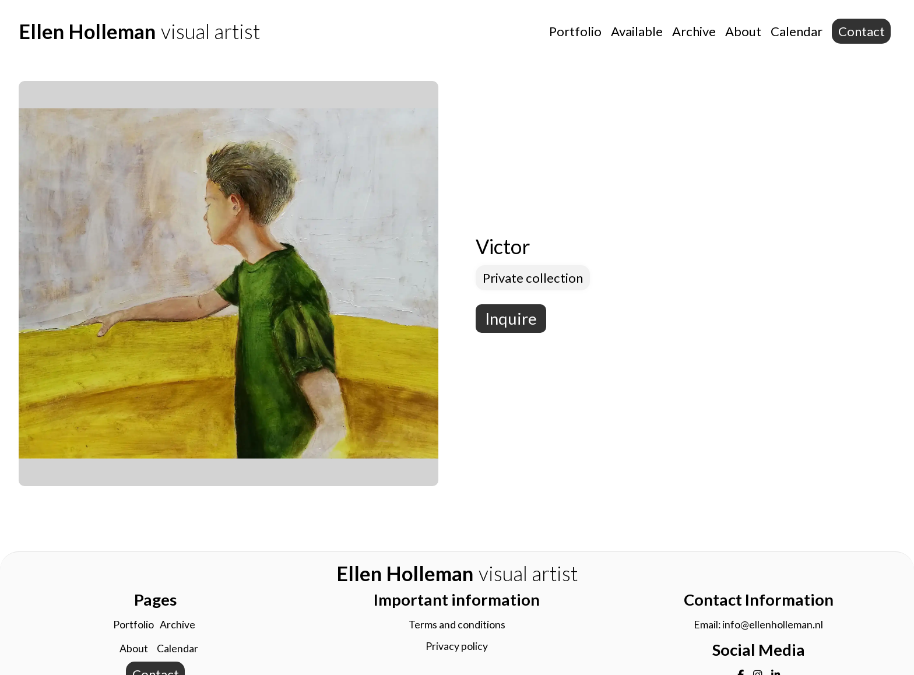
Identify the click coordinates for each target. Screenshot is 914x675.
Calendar (796, 31)
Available (637, 31)
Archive (694, 31)
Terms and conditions (457, 624)
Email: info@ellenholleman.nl (758, 624)
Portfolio (575, 31)
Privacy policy (457, 646)
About (743, 31)
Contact (861, 31)
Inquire (511, 318)
